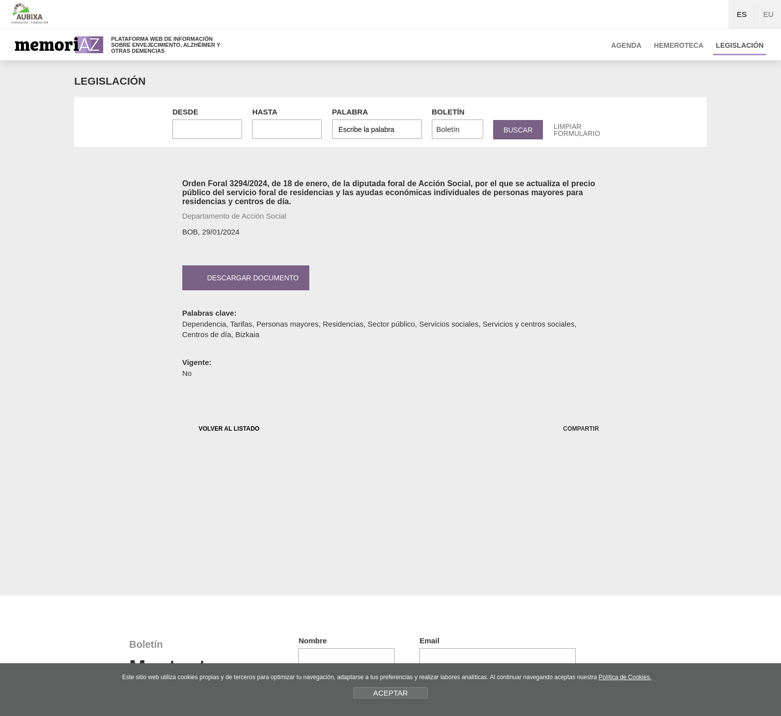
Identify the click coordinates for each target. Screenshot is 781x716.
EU (768, 14)
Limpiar (576, 129)
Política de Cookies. (625, 677)
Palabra (350, 112)
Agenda (626, 45)
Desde (185, 112)
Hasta (264, 112)
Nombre (312, 640)
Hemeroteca (679, 45)
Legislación (740, 45)
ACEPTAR (390, 693)
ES (742, 14)
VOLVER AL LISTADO (221, 428)
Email (429, 640)
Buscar (518, 130)
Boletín (448, 112)
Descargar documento (244, 278)
